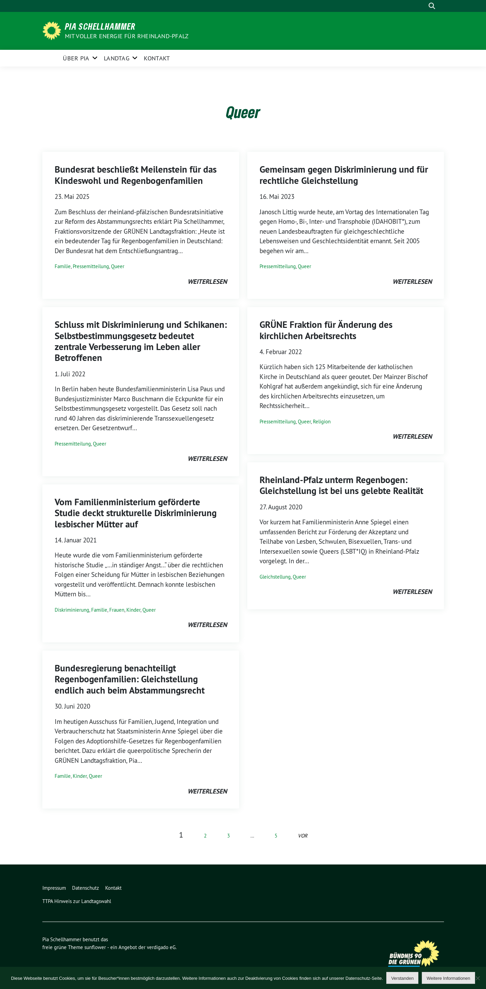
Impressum (54, 888)
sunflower (95, 947)
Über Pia (76, 58)
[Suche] (422, 6)
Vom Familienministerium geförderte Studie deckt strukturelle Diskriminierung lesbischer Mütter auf (136, 513)
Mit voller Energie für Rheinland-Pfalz (127, 36)
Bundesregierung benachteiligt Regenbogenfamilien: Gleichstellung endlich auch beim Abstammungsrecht (130, 679)
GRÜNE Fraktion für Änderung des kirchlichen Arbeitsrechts (326, 330)
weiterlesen (207, 281)
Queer (117, 266)
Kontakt (157, 58)
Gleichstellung (275, 576)
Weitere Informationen (448, 978)
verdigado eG (161, 947)
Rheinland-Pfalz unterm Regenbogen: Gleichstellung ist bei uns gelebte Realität (341, 485)
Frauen (116, 610)
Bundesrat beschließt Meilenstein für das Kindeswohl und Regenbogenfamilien (136, 174)
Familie (63, 266)
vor (302, 835)
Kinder (133, 610)
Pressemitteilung (91, 266)
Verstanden (402, 978)
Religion (322, 421)
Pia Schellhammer (100, 26)
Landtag (116, 58)
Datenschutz (85, 888)
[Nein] (477, 978)
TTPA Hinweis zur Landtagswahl (76, 901)
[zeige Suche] (432, 6)
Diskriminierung (72, 610)
